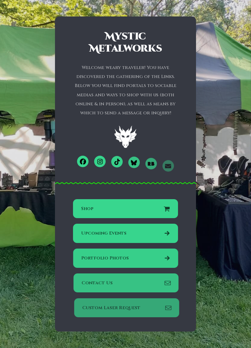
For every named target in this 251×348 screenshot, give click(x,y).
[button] (83, 161)
